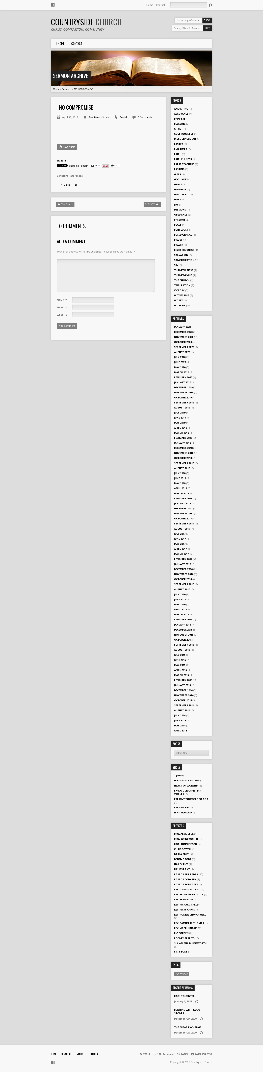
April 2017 (180, 548)
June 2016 (180, 599)
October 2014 (183, 700)
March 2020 (181, 372)
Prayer (178, 244)
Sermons (66, 89)
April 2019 (180, 427)
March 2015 (181, 675)
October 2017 (183, 518)
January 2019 (182, 442)
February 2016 (183, 619)
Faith (177, 154)
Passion (179, 219)
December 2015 (183, 629)
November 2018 (183, 453)
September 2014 (184, 705)
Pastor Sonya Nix (186, 884)
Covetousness (184, 133)
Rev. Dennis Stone (99, 117)
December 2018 (183, 447)
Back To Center (184, 996)
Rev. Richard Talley (187, 904)
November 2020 (183, 337)
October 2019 (183, 397)
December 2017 (183, 508)
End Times (180, 149)
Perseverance (183, 234)
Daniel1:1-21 (70, 184)
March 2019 (181, 432)
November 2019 (183, 392)
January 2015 (182, 685)
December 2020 (183, 332)
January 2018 (182, 503)
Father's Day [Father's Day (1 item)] (182, 974)
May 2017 (180, 543)
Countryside (86, 22)
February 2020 (183, 377)
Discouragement (185, 138)
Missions (180, 209)
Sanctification (184, 260)
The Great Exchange (187, 1027)
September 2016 (184, 584)
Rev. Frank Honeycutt (188, 894)
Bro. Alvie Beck (184, 833)
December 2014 (183, 690)
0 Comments (145, 117)
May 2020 (180, 367)
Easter (178, 144)
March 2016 (181, 614)
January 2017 (182, 564)
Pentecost (181, 229)
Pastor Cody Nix (185, 879)
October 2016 (183, 579)
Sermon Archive (70, 75)
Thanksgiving (183, 275)
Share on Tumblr (78, 165)
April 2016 (180, 609)
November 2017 (183, 513)
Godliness (181, 179)
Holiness (180, 189)
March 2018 (181, 493)
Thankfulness (183, 270)
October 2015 (183, 639)
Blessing (180, 123)
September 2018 (184, 463)
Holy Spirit (181, 194)
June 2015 (180, 660)
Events (79, 1054)
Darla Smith (182, 854)
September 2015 (184, 644)
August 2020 (182, 352)
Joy (176, 204)
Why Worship (183, 812)
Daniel (123, 117)
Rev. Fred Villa (183, 899)
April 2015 (180, 670)
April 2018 (180, 488)
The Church (65, 204)
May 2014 (180, 725)
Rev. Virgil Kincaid (185, 928)
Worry (178, 300)
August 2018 (182, 468)
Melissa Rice (182, 869)
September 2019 (184, 402)
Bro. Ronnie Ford (185, 844)
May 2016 (180, 604)
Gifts (177, 174)
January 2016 (182, 624)
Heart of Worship (186, 785)
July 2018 (180, 473)
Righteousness (184, 250)
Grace (178, 184)
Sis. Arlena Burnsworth (190, 943)
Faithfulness (183, 159)
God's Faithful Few (187, 780)
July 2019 (180, 412)
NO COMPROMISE (83, 89)
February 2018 (183, 498)
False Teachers (184, 164)
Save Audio (67, 146)
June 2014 (180, 720)
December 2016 (183, 569)
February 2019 (183, 437)
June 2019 (180, 417)
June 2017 (180, 538)
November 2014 (183, 695)
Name (62, 300)
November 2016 (183, 574)
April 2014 (180, 730)
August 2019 (182, 407)
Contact (160, 5)
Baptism (179, 118)
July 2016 (180, 594)
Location (93, 1054)
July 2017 (180, 533)
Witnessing (181, 295)
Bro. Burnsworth (186, 838)
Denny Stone (182, 859)
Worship (180, 305)
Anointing (181, 108)
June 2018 (180, 478)
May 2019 (180, 422)
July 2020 (180, 357)
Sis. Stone (181, 951)
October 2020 (183, 342)
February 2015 (183, 680)
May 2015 (180, 665)
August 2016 (182, 589)
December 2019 (183, 387)
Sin (176, 265)
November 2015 (183, 634)
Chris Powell (183, 849)
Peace (177, 224)
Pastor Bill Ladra (186, 874)
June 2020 (180, 362)
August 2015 (182, 649)
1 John (178, 775)
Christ (178, 128)
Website (62, 314)
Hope (177, 199)
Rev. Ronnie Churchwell (190, 914)
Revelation (181, 807)
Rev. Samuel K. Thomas (189, 923)
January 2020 (182, 382)
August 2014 (182, 710)
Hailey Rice (181, 864)
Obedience (180, 214)
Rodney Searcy (184, 938)
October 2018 (183, 458)
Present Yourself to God (191, 799)
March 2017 (181, 553)
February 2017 (183, 559)
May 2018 (180, 483)
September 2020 (184, 347)
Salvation (181, 255)
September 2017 (184, 523)
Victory (179, 290)
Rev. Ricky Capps (184, 909)
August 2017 (182, 528)
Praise (178, 239)
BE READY (152, 204)
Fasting (179, 169)
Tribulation (182, 285)
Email (62, 307)
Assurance (181, 113)
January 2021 (182, 326)
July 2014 (180, 715)
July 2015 (180, 654)
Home (149, 5)
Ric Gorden (181, 933)
